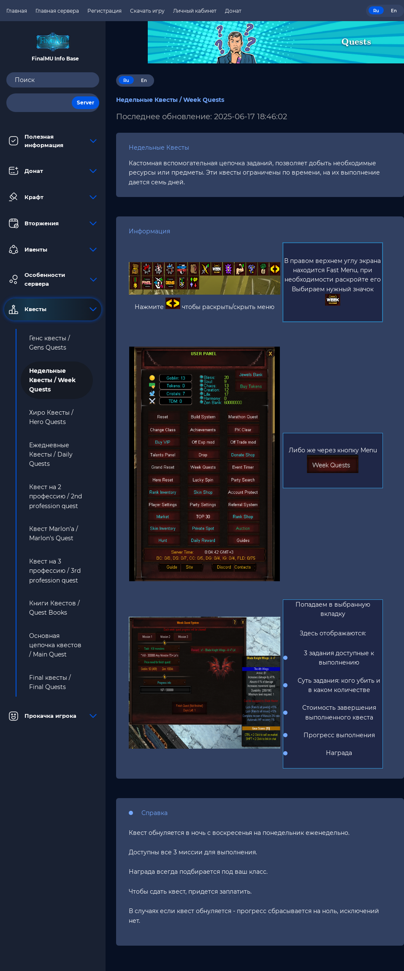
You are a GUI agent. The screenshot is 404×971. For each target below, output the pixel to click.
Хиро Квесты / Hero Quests (51, 417)
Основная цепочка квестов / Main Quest (55, 645)
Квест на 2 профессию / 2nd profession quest (55, 496)
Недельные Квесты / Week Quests (52, 380)
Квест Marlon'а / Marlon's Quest (53, 533)
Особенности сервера (52, 279)
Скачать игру (147, 11)
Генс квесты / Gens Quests (49, 342)
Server (85, 102)
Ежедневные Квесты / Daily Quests (51, 454)
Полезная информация (52, 141)
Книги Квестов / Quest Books (54, 607)
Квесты (52, 309)
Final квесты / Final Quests (50, 682)
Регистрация (104, 11)
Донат (52, 171)
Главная (16, 11)
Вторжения (52, 223)
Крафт (52, 197)
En (394, 11)
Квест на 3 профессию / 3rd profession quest (55, 571)
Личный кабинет (195, 11)
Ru (376, 11)
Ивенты (52, 249)
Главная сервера (57, 11)
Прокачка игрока (52, 716)
